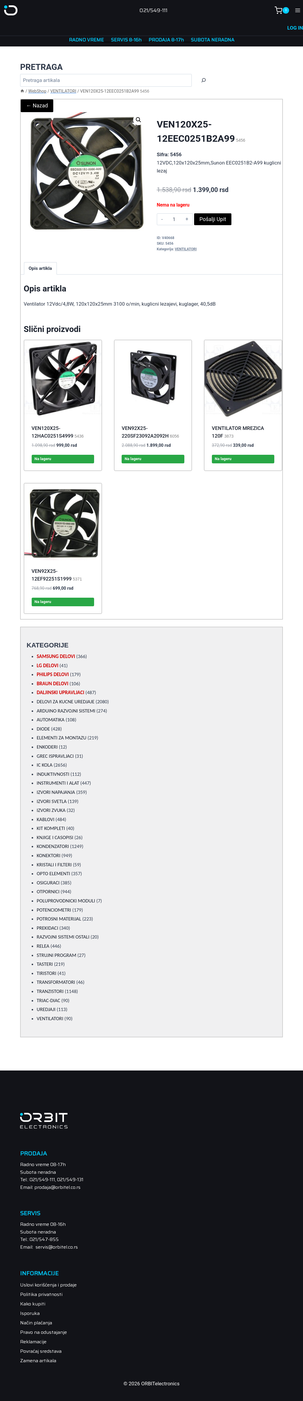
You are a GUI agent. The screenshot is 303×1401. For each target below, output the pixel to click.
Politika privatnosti (41, 1294)
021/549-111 (153, 10)
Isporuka (30, 1313)
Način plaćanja (36, 1322)
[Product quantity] (174, 218)
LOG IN (295, 28)
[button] (138, 119)
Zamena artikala (38, 1360)
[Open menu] (297, 10)
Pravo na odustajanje (43, 1331)
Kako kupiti (32, 1303)
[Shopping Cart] (282, 10)
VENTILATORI (186, 248)
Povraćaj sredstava (41, 1350)
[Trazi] (203, 79)
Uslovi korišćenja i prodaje (48, 1284)
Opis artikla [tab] (40, 267)
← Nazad (37, 105)
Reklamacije (33, 1341)
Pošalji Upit (212, 218)
